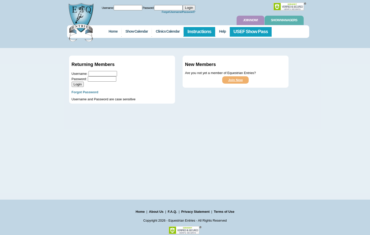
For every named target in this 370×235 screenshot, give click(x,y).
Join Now (235, 80)
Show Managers (284, 20)
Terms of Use (224, 212)
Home (113, 31)
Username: (108, 7)
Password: (148, 7)
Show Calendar (136, 31)
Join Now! (250, 20)
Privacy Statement (195, 212)
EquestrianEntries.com (80, 21)
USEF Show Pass (251, 31)
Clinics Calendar (168, 31)
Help (222, 31)
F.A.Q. (172, 212)
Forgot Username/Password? (178, 11)
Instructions (199, 31)
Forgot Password (85, 92)
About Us (156, 212)
